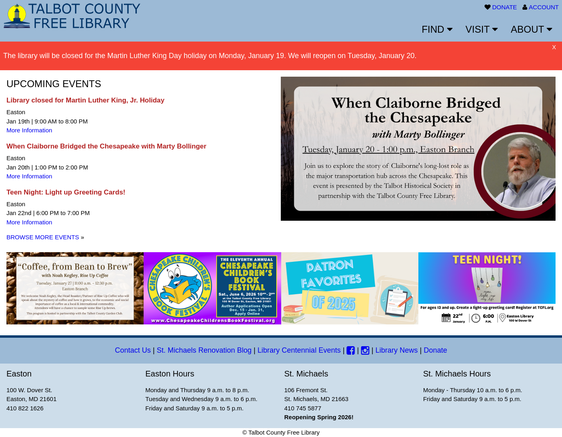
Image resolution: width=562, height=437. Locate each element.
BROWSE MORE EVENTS (42, 237)
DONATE (504, 7)
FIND (437, 29)
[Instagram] (365, 350)
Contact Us (133, 350)
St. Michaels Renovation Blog (204, 350)
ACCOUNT (544, 7)
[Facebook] (351, 350)
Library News (396, 350)
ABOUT (531, 29)
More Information (29, 130)
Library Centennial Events (299, 350)
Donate (435, 350)
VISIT (482, 29)
